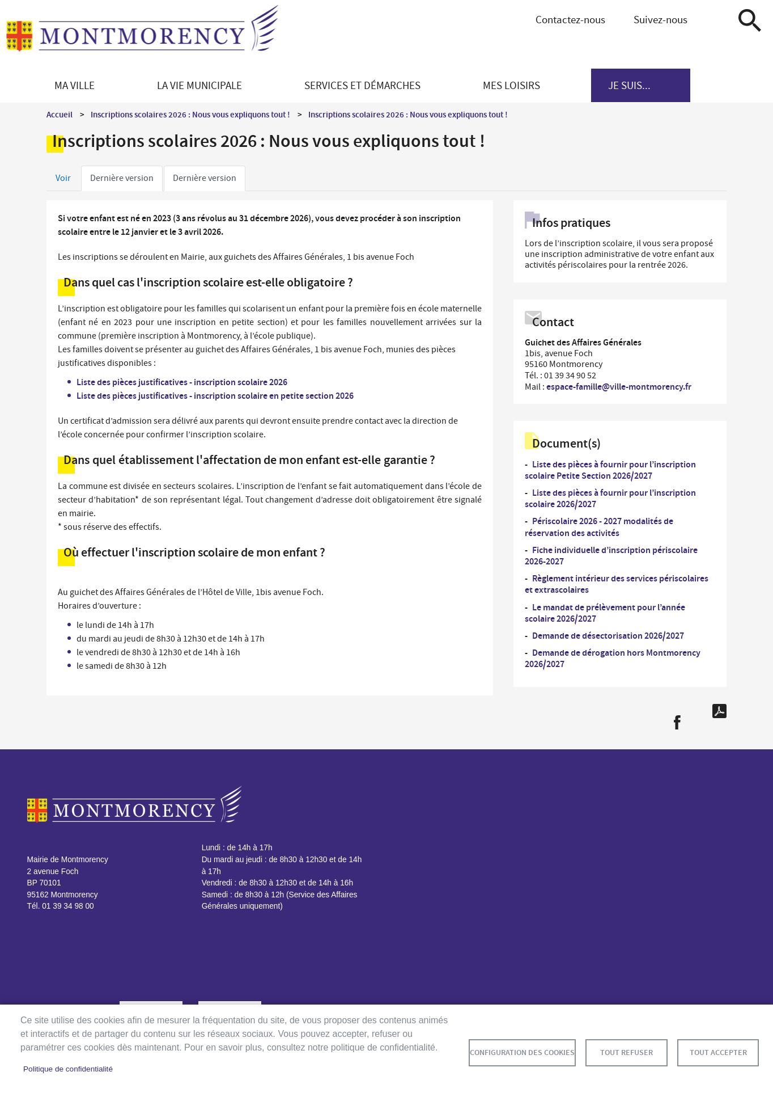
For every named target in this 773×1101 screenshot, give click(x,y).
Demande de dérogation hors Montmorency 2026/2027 (612, 658)
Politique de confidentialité (68, 1069)
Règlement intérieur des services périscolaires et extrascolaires (616, 584)
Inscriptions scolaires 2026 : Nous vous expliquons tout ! (190, 114)
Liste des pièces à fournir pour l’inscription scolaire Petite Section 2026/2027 (610, 470)
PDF (719, 711)
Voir (63, 178)
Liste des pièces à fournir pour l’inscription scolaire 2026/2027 (610, 498)
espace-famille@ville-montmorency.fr (618, 387)
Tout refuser (626, 1052)
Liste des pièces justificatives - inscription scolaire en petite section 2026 (215, 396)
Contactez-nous (570, 19)
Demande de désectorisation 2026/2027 (608, 636)
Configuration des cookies (522, 1052)
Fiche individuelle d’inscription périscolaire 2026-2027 (611, 555)
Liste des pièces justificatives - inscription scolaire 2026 (182, 382)
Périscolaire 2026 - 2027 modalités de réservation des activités (599, 526)
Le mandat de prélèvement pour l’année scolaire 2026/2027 (605, 613)
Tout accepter (718, 1052)
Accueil (59, 114)
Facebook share (677, 722)
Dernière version (122, 178)
